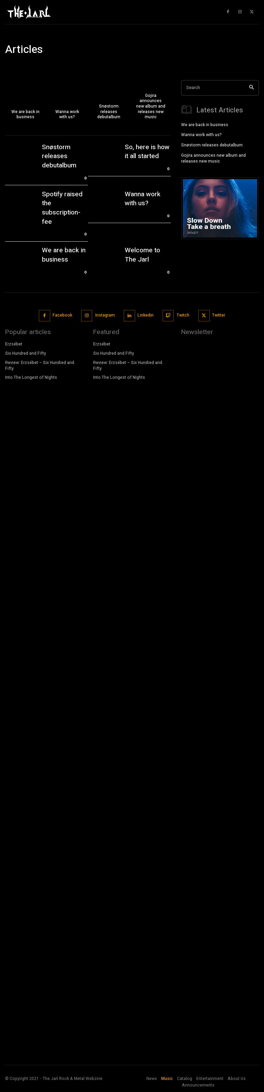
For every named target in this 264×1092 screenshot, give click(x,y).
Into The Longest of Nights (31, 377)
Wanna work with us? (143, 198)
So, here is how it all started (147, 151)
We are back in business (64, 254)
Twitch (183, 315)
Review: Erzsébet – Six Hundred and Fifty (39, 365)
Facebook (62, 315)
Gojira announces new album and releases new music (213, 158)
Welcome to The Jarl (142, 254)
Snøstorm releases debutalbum (59, 156)
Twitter (218, 315)
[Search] (251, 88)
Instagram (105, 315)
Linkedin (146, 315)
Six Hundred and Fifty (25, 353)
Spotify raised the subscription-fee (62, 208)
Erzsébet (14, 344)
